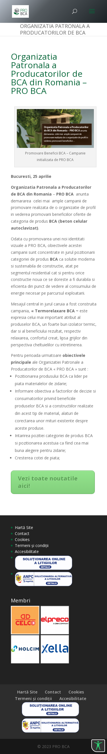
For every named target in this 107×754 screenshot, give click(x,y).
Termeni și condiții (32, 545)
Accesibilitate (27, 551)
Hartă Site (24, 527)
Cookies (22, 539)
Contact (22, 533)
